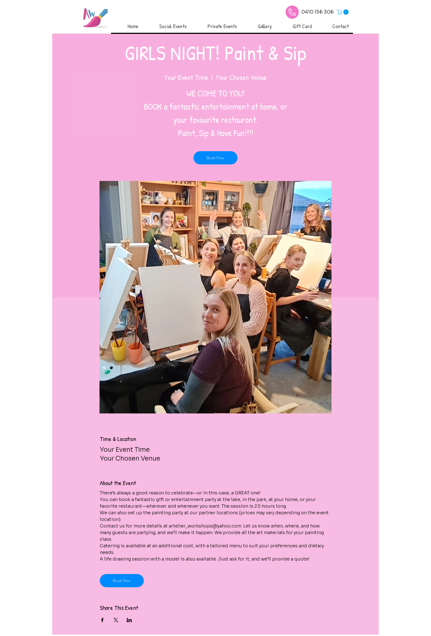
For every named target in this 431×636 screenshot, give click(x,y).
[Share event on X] (115, 620)
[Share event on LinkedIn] (129, 620)
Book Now (215, 158)
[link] (343, 12)
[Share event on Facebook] (102, 620)
